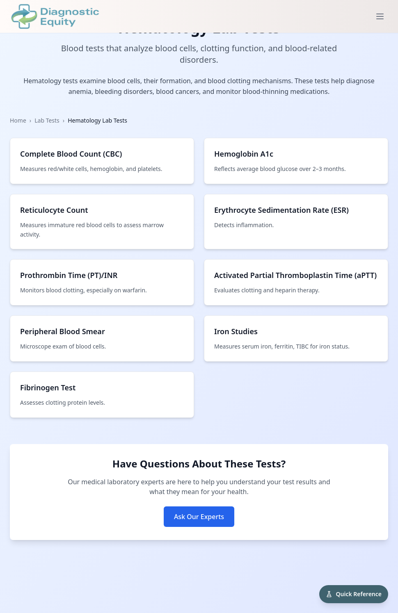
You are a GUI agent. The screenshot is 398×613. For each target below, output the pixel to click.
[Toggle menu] (379, 16)
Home (18, 120)
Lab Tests (46, 120)
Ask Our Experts (199, 516)
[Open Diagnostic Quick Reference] (353, 594)
